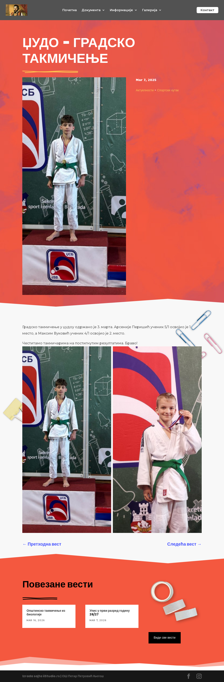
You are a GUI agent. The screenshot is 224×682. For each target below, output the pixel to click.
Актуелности (145, 90)
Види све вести (165, 637)
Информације (121, 10)
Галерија (149, 10)
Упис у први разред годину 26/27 (109, 612)
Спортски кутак (168, 90)
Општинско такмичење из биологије (45, 612)
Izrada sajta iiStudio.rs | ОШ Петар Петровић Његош (63, 676)
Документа (91, 10)
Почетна (69, 10)
